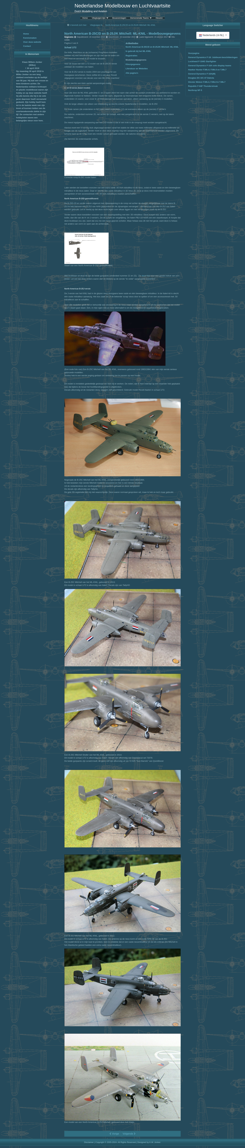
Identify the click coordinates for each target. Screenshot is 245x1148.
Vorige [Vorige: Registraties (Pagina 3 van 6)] (114, 1133)
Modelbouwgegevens (136, 60)
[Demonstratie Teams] (150, 18)
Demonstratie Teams (139, 18)
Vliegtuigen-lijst (98, 18)
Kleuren (159, 18)
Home (85, 18)
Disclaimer (89, 1142)
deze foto (146, 276)
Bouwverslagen (119, 18)
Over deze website (32, 42)
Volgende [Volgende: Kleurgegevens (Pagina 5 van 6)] (129, 1133)
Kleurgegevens (133, 64)
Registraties (131, 55)
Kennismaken (30, 38)
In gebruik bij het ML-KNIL (138, 51)
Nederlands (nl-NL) (212, 35)
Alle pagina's (132, 73)
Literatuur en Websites (137, 68)
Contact (27, 46)
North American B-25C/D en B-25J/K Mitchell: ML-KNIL (152, 47)
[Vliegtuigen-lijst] (106, 18)
